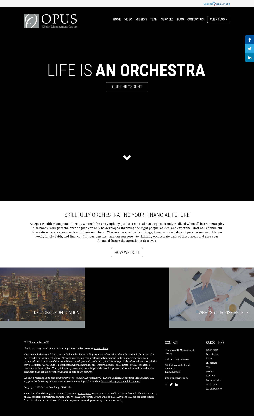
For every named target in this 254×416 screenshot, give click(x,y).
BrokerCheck (101, 348)
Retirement (212, 349)
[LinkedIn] (176, 385)
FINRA (81, 393)
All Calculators (214, 388)
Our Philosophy (127, 86)
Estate (209, 358)
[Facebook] (166, 385)
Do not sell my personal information (120, 381)
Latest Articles (213, 380)
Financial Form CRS (39, 342)
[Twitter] (171, 385)
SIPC (88, 393)
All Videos (211, 384)
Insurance (211, 362)
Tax (208, 367)
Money (210, 371)
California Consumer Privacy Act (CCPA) (133, 377)
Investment (212, 354)
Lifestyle (210, 375)
